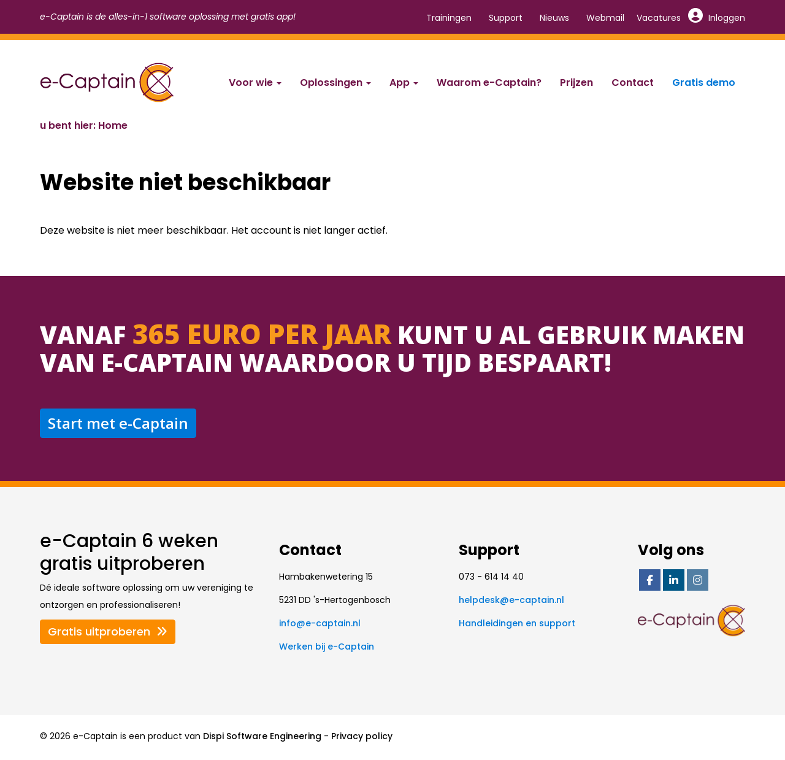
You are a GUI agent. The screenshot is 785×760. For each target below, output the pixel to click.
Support (506, 18)
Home (113, 125)
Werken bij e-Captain (326, 646)
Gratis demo (703, 82)
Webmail (605, 18)
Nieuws (554, 18)
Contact (632, 82)
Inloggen (717, 18)
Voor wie (255, 82)
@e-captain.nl (320, 623)
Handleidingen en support (517, 623)
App (403, 82)
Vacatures (659, 18)
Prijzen (576, 82)
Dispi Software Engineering (262, 736)
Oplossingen (335, 82)
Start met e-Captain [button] (118, 423)
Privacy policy (361, 736)
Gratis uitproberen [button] (107, 631)
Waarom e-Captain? (489, 82)
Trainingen (449, 18)
